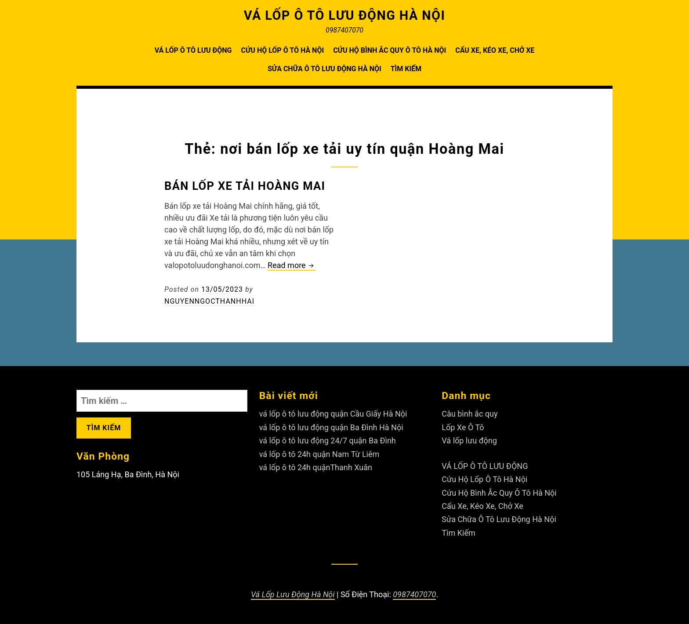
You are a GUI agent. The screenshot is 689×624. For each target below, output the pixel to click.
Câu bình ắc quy (469, 413)
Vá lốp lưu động (469, 440)
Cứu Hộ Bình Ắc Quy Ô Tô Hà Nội (389, 50)
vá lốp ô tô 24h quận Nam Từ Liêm (319, 454)
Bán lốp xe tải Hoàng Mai (244, 185)
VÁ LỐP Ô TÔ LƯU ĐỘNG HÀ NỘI (345, 15)
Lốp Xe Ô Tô (463, 427)
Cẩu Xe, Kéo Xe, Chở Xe (494, 50)
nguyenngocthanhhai (209, 301)
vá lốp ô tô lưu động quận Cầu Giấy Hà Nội (333, 413)
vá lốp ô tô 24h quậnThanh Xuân (315, 467)
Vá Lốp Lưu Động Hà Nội (293, 594)
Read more (291, 266)
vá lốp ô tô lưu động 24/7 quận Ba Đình (327, 440)
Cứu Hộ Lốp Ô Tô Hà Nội (282, 50)
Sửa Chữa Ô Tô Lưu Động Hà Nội (324, 69)
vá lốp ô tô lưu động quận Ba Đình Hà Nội (331, 427)
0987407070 (414, 594)
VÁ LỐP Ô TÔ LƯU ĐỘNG (193, 50)
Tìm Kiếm (406, 69)
